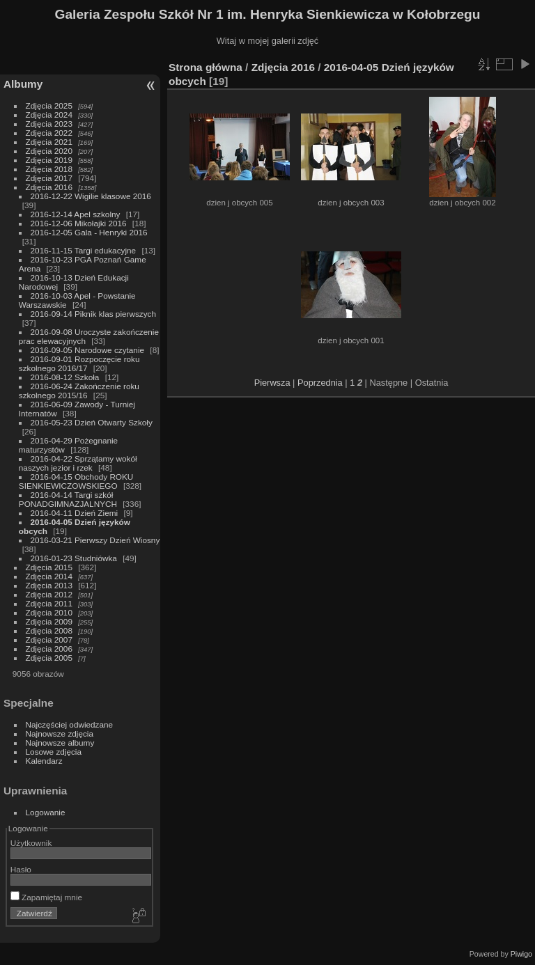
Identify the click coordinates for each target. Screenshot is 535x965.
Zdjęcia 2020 (49, 150)
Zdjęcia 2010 (49, 612)
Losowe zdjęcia (54, 751)
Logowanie (45, 812)
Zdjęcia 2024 (49, 114)
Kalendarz (44, 760)
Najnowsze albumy (60, 742)
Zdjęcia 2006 (49, 648)
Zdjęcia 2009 (49, 621)
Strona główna (205, 67)
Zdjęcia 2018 (49, 168)
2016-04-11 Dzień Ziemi (74, 512)
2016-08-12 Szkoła (65, 377)
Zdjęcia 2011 (49, 603)
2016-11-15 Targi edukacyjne (84, 250)
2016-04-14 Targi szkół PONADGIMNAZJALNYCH (68, 499)
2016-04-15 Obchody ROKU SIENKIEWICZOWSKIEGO (76, 481)
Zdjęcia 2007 (49, 639)
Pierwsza (272, 382)
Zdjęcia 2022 (49, 132)
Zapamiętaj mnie (46, 897)
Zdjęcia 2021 (49, 141)
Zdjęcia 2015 (49, 567)
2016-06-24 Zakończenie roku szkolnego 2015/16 (79, 391)
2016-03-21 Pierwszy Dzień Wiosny (95, 539)
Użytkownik (31, 842)
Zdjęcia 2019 (49, 159)
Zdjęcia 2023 (49, 123)
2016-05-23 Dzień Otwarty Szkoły (92, 422)
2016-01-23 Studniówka (75, 558)
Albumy (22, 84)
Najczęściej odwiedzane (70, 724)
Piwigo (521, 954)
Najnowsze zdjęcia (59, 733)
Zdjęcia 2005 (49, 657)
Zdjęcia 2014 (49, 576)
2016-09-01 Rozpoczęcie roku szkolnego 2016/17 (79, 363)
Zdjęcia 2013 (49, 585)
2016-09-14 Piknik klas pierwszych (94, 313)
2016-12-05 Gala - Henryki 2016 (89, 232)
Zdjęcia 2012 (49, 594)
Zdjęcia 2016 (49, 186)
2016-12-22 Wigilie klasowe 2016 (91, 196)
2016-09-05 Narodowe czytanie (88, 349)
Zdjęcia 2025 (49, 105)
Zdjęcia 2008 (49, 630)
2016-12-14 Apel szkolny (76, 214)
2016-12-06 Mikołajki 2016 (79, 223)
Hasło (20, 869)
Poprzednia (320, 382)
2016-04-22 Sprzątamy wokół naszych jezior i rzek (78, 463)
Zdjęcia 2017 (49, 177)
